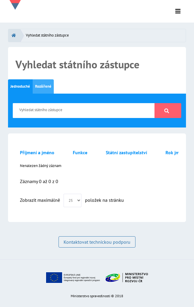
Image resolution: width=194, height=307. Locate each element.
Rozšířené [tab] (43, 86)
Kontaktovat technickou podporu (97, 242)
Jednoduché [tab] (20, 86)
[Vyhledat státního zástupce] (84, 110)
